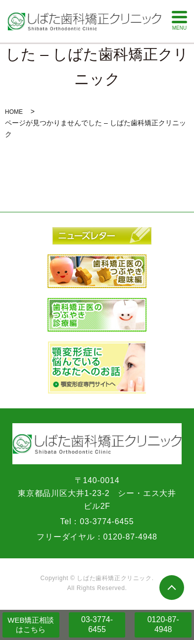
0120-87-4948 (163, 624)
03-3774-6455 (97, 624)
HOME (14, 111)
